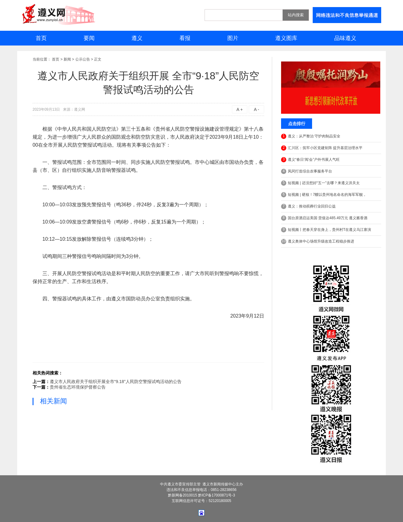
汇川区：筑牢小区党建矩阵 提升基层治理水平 (321, 148)
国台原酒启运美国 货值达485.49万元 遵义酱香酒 (324, 218)
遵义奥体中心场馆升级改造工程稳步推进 (317, 241)
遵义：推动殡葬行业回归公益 (308, 206)
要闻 (89, 38)
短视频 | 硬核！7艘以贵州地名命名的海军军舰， (323, 194)
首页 (41, 38)
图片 (232, 38)
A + (240, 109)
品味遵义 (345, 38)
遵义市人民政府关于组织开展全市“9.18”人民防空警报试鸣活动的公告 (116, 381)
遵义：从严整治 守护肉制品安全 (310, 136)
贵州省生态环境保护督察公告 (78, 387)
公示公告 (82, 59)
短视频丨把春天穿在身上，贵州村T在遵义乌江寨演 (326, 229)
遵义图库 (286, 38)
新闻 (67, 59)
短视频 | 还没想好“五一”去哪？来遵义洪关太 (320, 183)
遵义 (137, 38)
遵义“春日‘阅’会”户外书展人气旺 (310, 159)
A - (256, 109)
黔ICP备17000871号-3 (216, 495)
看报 (184, 38)
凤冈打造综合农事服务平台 (306, 171)
